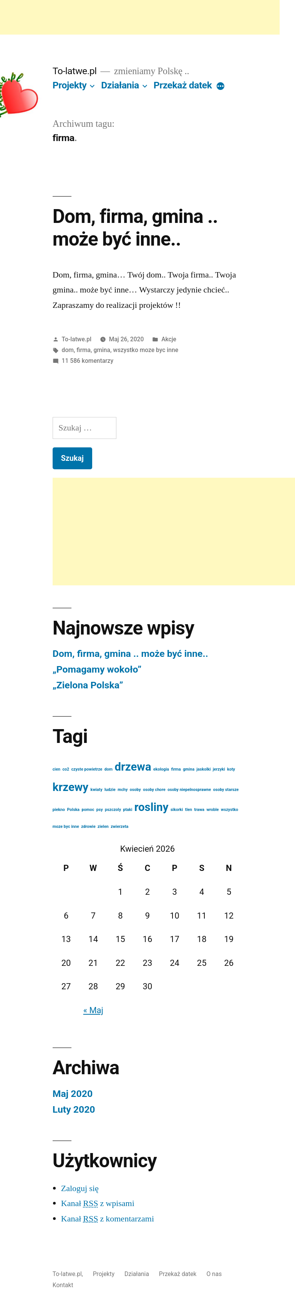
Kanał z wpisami (97, 1203)
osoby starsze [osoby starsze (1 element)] (226, 789)
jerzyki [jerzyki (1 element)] (219, 769)
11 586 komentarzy (88, 360)
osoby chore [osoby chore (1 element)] (154, 789)
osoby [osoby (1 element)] (135, 789)
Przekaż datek (183, 85)
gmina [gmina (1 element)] (188, 769)
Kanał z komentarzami (107, 1218)
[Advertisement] (140, 17)
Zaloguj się (80, 1188)
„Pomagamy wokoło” (97, 669)
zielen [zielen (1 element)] (103, 826)
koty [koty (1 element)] (231, 769)
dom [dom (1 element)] (108, 769)
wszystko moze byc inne (145, 350)
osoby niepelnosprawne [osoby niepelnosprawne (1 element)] (189, 789)
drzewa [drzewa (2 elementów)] (133, 766)
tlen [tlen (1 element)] (188, 809)
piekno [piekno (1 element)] (59, 809)
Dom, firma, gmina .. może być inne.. (135, 227)
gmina (101, 350)
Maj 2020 (73, 1093)
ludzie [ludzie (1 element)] (110, 789)
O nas (214, 1274)
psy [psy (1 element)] (99, 809)
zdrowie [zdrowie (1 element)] (88, 826)
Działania (120, 85)
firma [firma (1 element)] (176, 769)
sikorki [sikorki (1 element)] (177, 809)
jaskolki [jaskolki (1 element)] (204, 769)
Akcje (168, 339)
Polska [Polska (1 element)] (73, 809)
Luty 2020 (74, 1109)
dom (68, 350)
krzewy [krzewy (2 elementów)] (70, 787)
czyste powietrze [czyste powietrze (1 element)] (87, 769)
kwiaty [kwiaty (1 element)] (97, 789)
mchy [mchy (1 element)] (123, 789)
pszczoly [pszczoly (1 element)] (113, 809)
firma (83, 350)
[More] (220, 86)
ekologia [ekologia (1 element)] (161, 769)
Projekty (70, 85)
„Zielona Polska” (88, 685)
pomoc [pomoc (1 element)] (88, 809)
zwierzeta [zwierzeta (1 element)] (119, 826)
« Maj (93, 1010)
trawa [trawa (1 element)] (199, 809)
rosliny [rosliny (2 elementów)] (151, 807)
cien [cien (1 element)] (56, 769)
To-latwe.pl (75, 70)
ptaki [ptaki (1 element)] (127, 809)
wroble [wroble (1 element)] (212, 809)
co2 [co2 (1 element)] (65, 769)
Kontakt (63, 1285)
